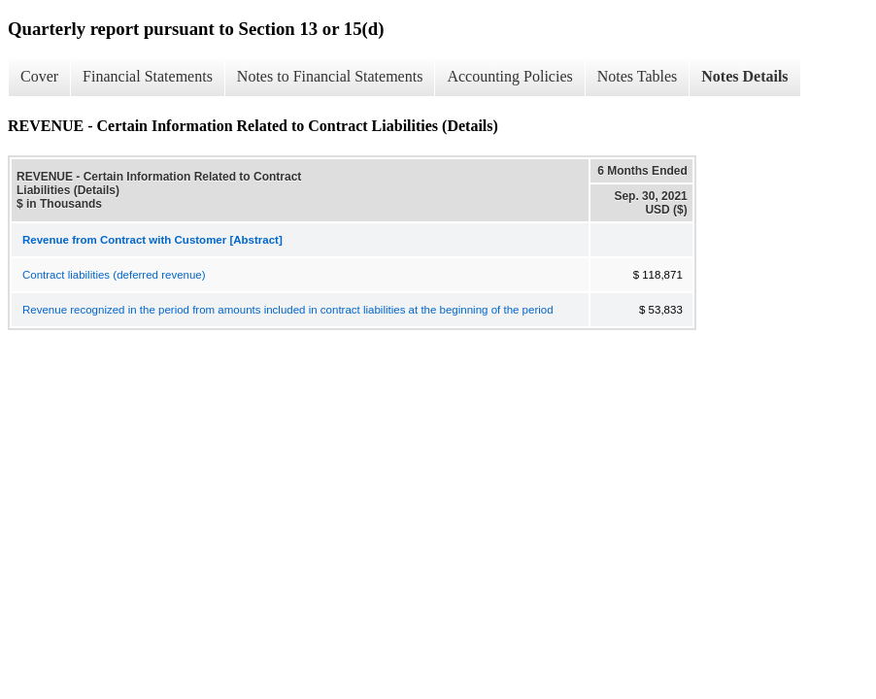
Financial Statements (148, 76)
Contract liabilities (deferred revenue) (114, 275)
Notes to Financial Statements (330, 76)
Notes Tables (637, 76)
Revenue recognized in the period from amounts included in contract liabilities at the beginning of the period (288, 310)
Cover (39, 76)
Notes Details (744, 76)
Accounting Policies (509, 76)
